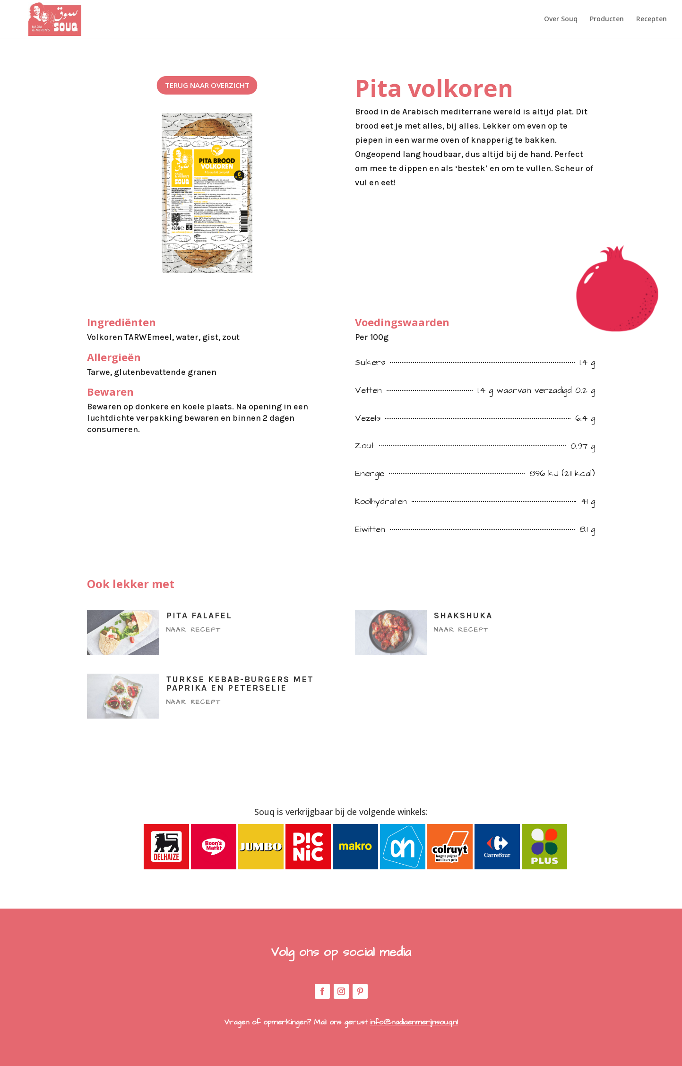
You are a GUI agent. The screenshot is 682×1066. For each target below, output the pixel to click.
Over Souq (561, 19)
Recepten (651, 19)
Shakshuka (463, 615)
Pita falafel (199, 615)
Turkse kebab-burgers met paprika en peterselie (240, 683)
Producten (607, 19)
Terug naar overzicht (207, 85)
